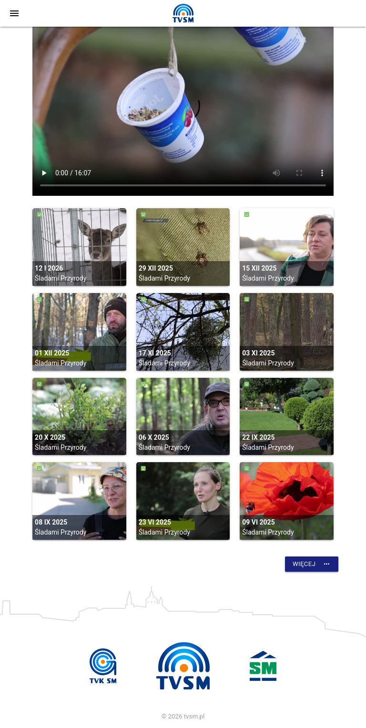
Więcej (312, 564)
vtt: (183, 111)
